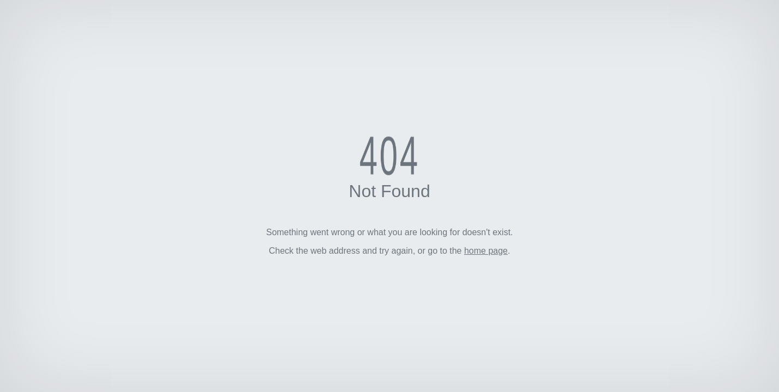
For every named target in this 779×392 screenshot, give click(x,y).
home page (486, 250)
